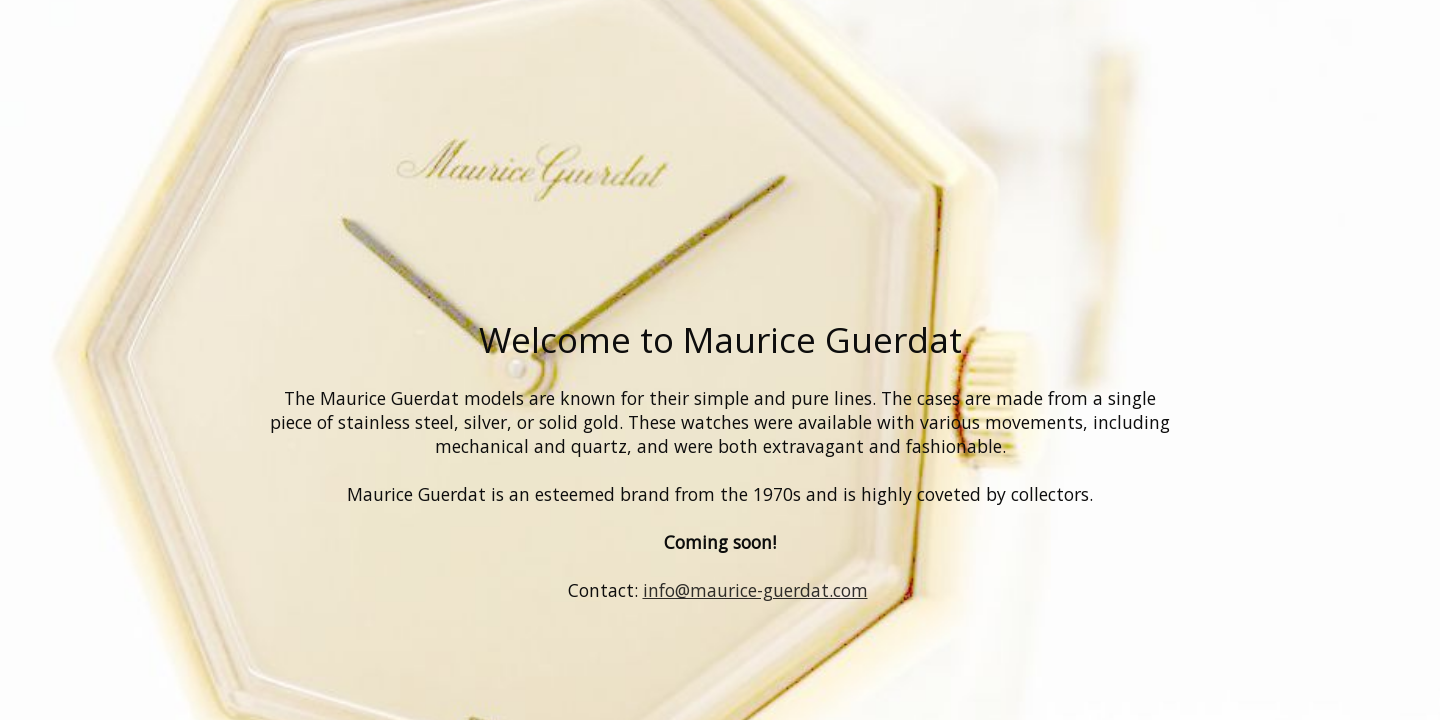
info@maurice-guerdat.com (755, 590)
